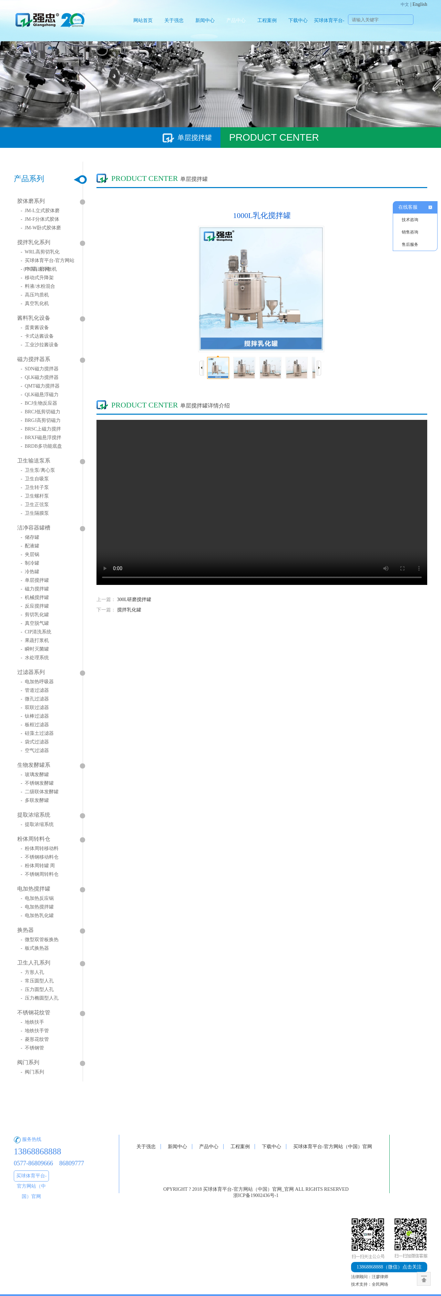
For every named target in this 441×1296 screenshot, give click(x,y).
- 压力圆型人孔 (37, 989)
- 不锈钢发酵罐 (37, 783)
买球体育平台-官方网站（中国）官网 (329, 29)
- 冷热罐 (30, 571)
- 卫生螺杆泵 (35, 496)
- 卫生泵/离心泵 (38, 470)
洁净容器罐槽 (33, 528)
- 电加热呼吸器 (37, 681)
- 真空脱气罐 (35, 623)
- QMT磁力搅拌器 (40, 386)
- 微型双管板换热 (40, 939)
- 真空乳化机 (35, 303)
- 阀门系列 (32, 1072)
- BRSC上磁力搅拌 (41, 429)
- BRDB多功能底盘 (41, 446)
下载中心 (298, 20)
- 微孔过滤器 (35, 698)
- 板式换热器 (35, 948)
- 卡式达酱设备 (37, 336)
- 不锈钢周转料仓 (40, 874)
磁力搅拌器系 (33, 359)
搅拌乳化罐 (129, 609)
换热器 (25, 930)
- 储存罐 (30, 537)
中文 (405, 4)
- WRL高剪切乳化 (40, 251)
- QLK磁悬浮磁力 (40, 394)
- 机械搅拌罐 (35, 597)
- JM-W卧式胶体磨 (41, 227)
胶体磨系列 (31, 201)
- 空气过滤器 (35, 750)
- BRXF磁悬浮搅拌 (41, 437)
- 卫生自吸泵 (35, 478)
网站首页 (143, 20)
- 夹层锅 (30, 554)
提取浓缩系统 (33, 815)
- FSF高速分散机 (39, 269)
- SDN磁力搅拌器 (40, 368)
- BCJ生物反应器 (39, 403)
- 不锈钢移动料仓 (40, 857)
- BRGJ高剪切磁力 (41, 420)
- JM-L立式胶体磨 (40, 210)
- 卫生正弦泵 (35, 504)
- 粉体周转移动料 (40, 848)
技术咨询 (410, 219)
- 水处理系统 (35, 657)
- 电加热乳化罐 (37, 915)
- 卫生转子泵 (35, 487)
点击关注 (389, 1267)
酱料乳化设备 (33, 318)
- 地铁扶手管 (35, 1030)
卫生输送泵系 (33, 461)
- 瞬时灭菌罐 (35, 649)
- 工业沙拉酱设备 (40, 344)
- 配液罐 (30, 545)
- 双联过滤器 (35, 707)
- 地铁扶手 (32, 1022)
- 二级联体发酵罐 (40, 791)
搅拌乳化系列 (33, 242)
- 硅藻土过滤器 (37, 733)
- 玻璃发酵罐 (35, 774)
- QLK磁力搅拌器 (40, 377)
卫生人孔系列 (33, 963)
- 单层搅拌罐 (35, 580)
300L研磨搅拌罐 (134, 599)
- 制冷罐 (30, 563)
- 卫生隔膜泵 (35, 513)
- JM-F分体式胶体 (40, 219)
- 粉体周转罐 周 (38, 865)
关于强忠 (174, 20)
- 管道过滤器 (35, 690)
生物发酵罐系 (33, 765)
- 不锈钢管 (32, 1047)
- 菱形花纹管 (35, 1039)
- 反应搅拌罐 (35, 606)
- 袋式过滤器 (35, 741)
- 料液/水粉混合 (38, 286)
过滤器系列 (31, 672)
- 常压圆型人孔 (37, 980)
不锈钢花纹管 (33, 1012)
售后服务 (410, 244)
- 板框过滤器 (35, 724)
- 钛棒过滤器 (35, 716)
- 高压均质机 (35, 294)
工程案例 (267, 20)
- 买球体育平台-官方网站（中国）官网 (47, 262)
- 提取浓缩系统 (37, 824)
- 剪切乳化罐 (35, 614)
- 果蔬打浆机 (35, 640)
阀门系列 (28, 1062)
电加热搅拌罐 (33, 889)
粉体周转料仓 (33, 839)
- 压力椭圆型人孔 (40, 998)
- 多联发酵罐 (35, 800)
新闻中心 (205, 20)
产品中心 (236, 20)
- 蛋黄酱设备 (35, 327)
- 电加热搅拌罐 (37, 907)
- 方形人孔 (32, 972)
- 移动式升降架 (37, 277)
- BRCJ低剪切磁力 (40, 411)
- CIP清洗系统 (36, 631)
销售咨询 (410, 232)
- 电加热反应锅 (37, 898)
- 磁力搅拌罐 (35, 588)
